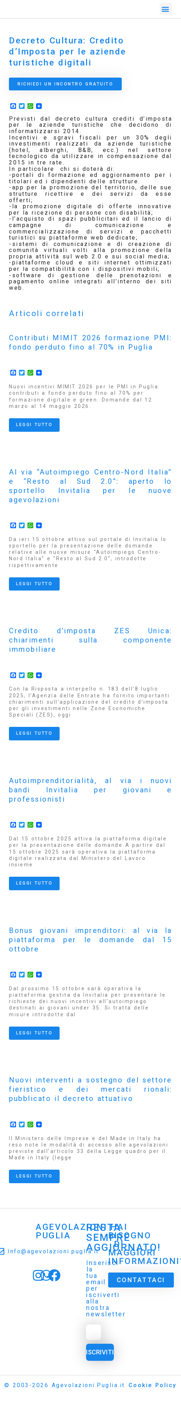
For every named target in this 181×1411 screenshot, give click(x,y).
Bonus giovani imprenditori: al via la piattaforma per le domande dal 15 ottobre (90, 939)
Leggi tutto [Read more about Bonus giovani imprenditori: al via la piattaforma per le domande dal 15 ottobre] (34, 1032)
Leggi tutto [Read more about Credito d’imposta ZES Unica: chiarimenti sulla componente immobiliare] (34, 733)
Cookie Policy (153, 1385)
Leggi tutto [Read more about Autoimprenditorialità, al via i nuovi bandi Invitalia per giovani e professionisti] (34, 883)
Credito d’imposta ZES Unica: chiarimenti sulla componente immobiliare (90, 640)
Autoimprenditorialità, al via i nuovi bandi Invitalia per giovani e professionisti (90, 789)
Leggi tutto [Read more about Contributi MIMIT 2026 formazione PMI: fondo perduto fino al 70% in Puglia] (34, 424)
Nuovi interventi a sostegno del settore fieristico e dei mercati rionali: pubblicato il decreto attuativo (90, 1089)
